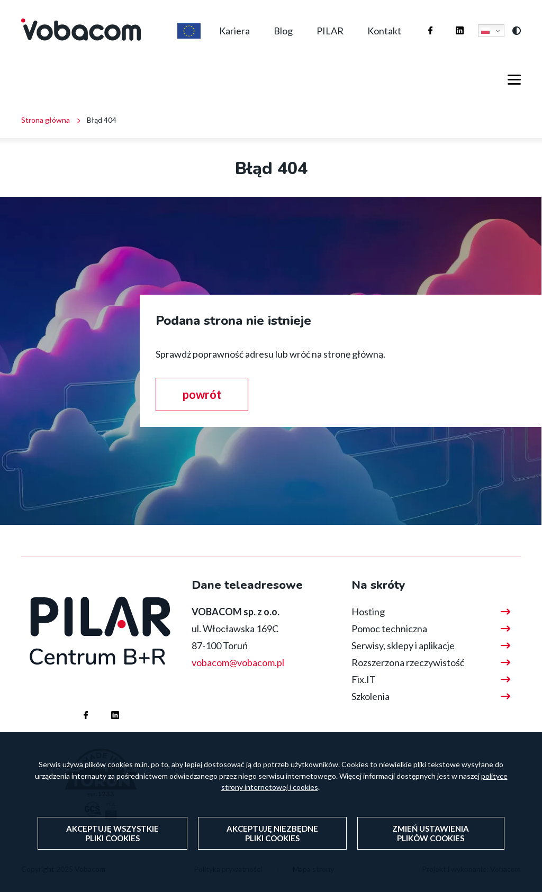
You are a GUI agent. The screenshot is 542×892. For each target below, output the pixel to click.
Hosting (368, 611)
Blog (283, 31)
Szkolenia (370, 696)
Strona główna (45, 120)
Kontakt (384, 31)
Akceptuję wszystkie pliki (112, 851)
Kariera (234, 31)
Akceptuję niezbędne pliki (272, 851)
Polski (485, 30)
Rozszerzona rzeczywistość (407, 662)
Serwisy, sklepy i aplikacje (403, 645)
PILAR (330, 31)
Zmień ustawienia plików (430, 851)
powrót (202, 394)
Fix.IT (363, 679)
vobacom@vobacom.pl (238, 662)
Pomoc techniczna (389, 628)
